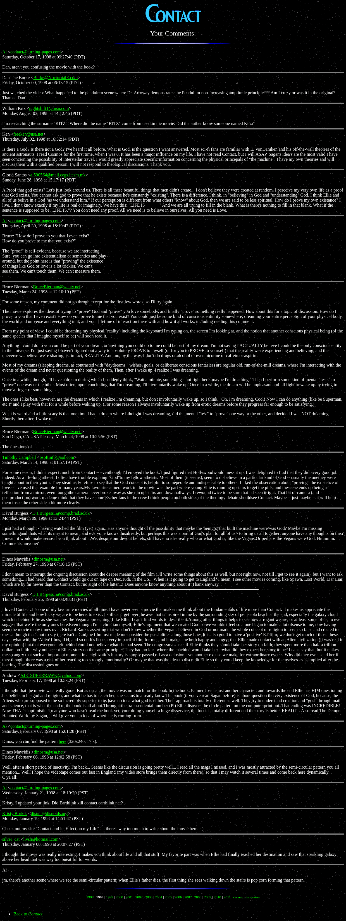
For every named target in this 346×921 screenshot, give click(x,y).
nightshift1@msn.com (49, 108)
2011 (227, 897)
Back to (27, 913)
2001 (129, 897)
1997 (90, 897)
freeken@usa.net (28, 134)
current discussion (246, 897)
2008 (198, 897)
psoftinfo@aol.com (57, 457)
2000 (119, 897)
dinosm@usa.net (49, 559)
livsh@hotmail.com (40, 839)
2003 (148, 897)
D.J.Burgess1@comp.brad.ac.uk (61, 513)
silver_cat (11, 839)
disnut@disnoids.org (49, 813)
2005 (168, 897)
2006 (178, 897)
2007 (188, 897)
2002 (139, 897)
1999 (109, 897)
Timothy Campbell (19, 457)
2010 (217, 897)
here (62, 741)
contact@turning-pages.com (35, 51)
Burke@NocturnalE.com (55, 77)
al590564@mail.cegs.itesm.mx (58, 175)
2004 (158, 897)
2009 (207, 897)
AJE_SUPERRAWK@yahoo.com (50, 675)
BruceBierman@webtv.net (56, 286)
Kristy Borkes (14, 813)
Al (4, 51)
